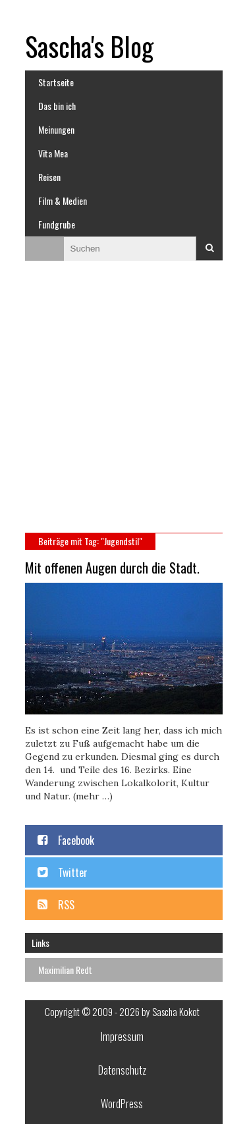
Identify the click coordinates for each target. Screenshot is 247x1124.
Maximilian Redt (65, 970)
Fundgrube (56, 224)
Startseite (56, 82)
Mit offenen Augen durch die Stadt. (112, 567)
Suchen (209, 248)
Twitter (73, 872)
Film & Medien (62, 200)
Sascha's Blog (89, 46)
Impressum (122, 1036)
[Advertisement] (123, 402)
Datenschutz (122, 1070)
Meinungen (56, 129)
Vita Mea (53, 153)
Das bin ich (57, 106)
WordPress (122, 1103)
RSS (66, 905)
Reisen (49, 177)
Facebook (76, 840)
